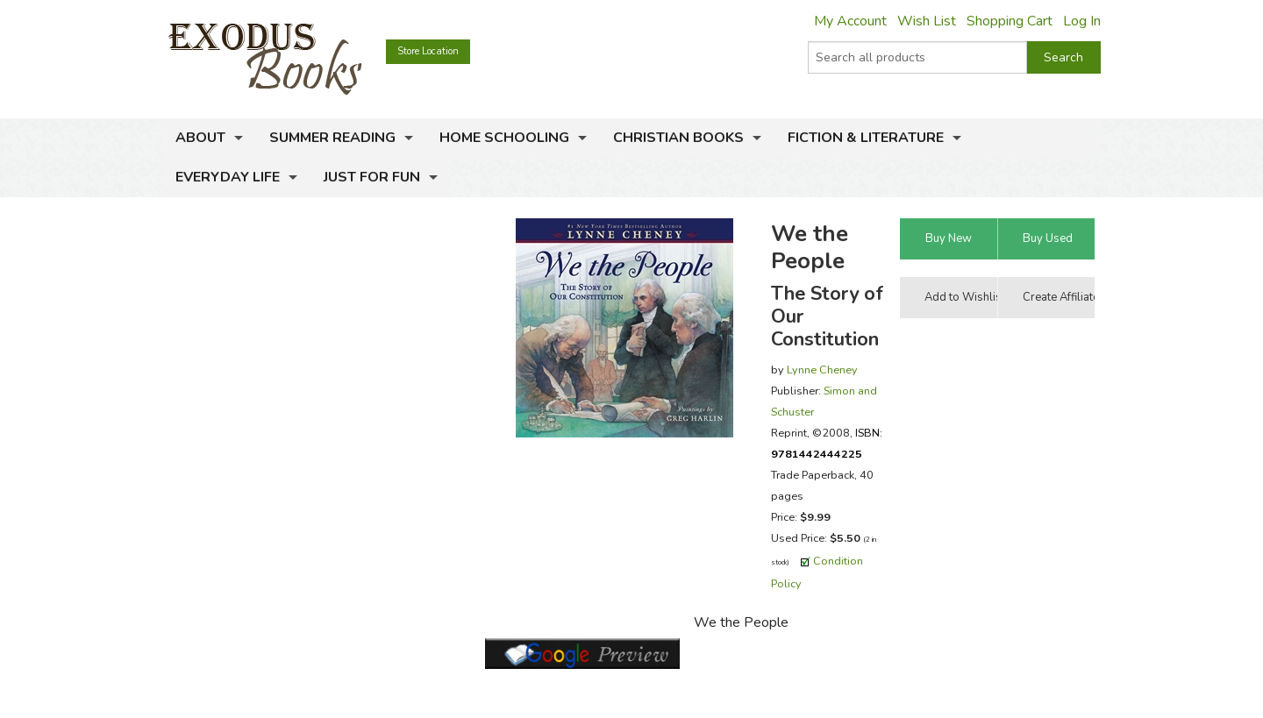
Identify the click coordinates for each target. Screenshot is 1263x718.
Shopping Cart (1009, 21)
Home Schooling (504, 137)
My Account (850, 21)
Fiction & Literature (866, 137)
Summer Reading (332, 137)
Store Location (428, 51)
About (200, 137)
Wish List (926, 21)
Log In (1082, 21)
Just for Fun (372, 177)
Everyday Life (227, 177)
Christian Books (678, 137)
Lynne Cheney (822, 369)
